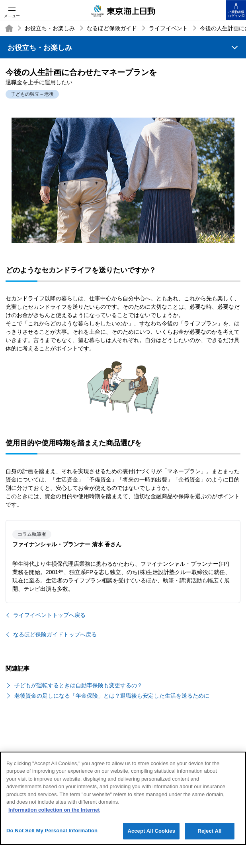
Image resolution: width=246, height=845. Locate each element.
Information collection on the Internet (54, 814)
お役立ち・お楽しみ (50, 28)
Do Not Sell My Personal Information (52, 835)
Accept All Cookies (151, 835)
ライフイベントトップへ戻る (49, 615)
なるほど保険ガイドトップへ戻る (55, 634)
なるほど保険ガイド (112, 28)
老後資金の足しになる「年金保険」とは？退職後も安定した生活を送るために (111, 695)
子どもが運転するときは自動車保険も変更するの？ (78, 685)
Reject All (209, 835)
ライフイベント (168, 28)
